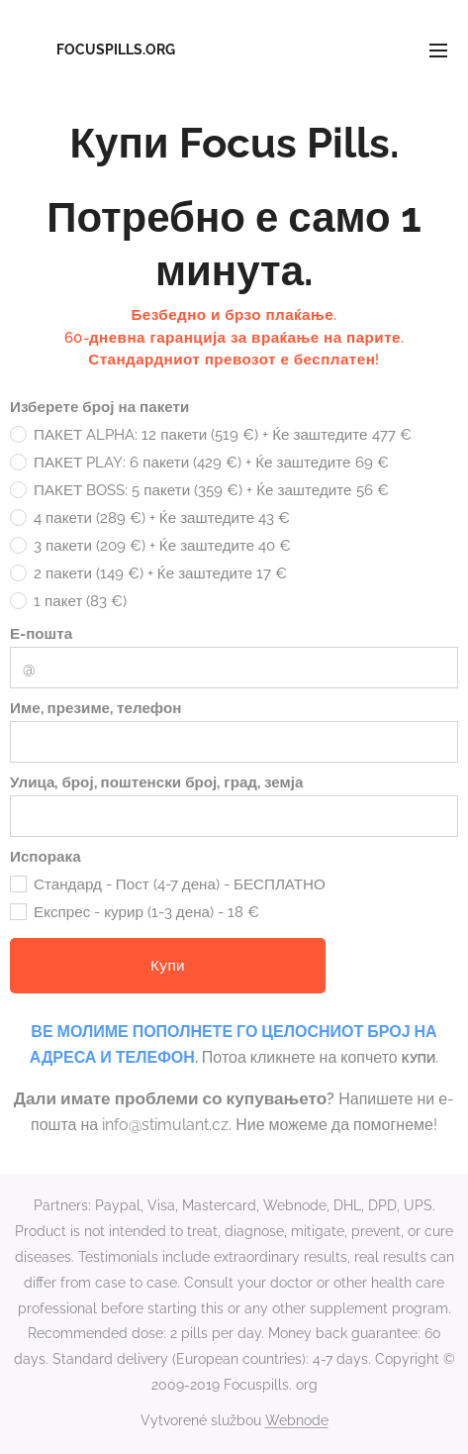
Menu (438, 51)
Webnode (296, 1420)
